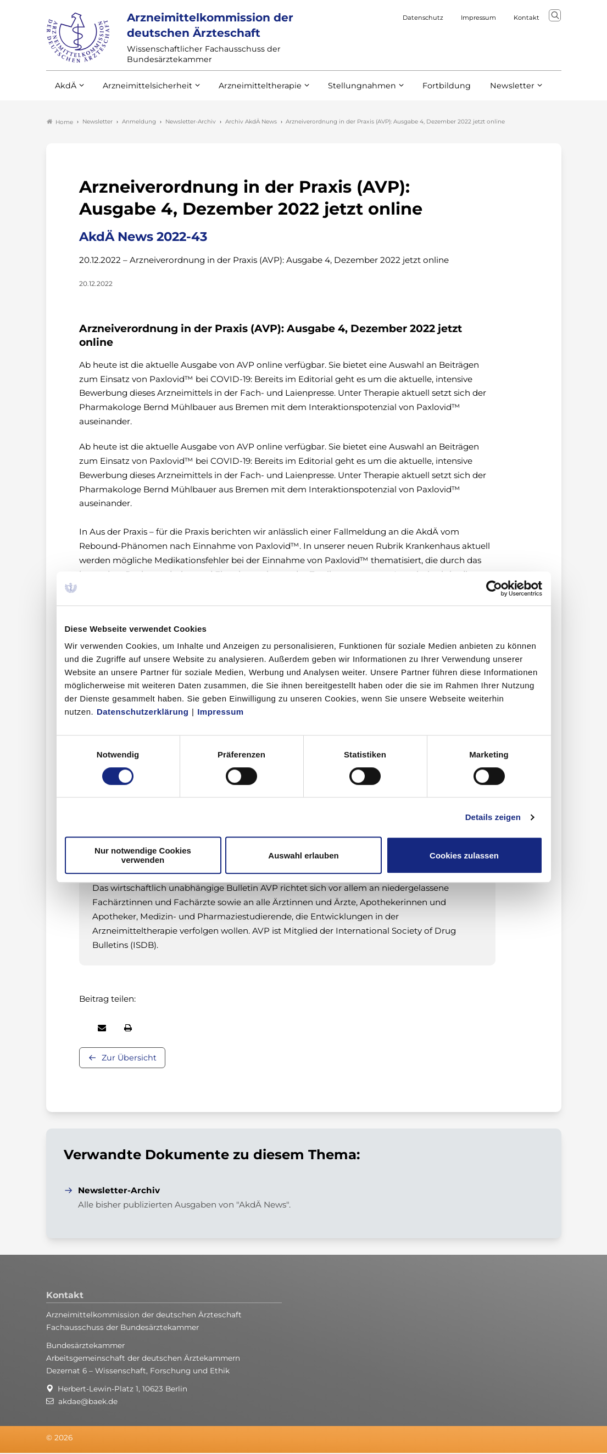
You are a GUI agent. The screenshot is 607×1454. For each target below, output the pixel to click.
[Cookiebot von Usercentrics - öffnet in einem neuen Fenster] (495, 588)
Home (60, 123)
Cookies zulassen (464, 855)
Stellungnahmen (347, 92)
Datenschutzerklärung (143, 711)
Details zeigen (493, 817)
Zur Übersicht (129, 1059)
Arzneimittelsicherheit (144, 92)
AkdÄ (65, 92)
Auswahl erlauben (303, 855)
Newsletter (489, 92)
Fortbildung (427, 92)
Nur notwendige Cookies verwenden (142, 855)
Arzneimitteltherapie (250, 92)
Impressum (220, 711)
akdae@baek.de (88, 1403)
